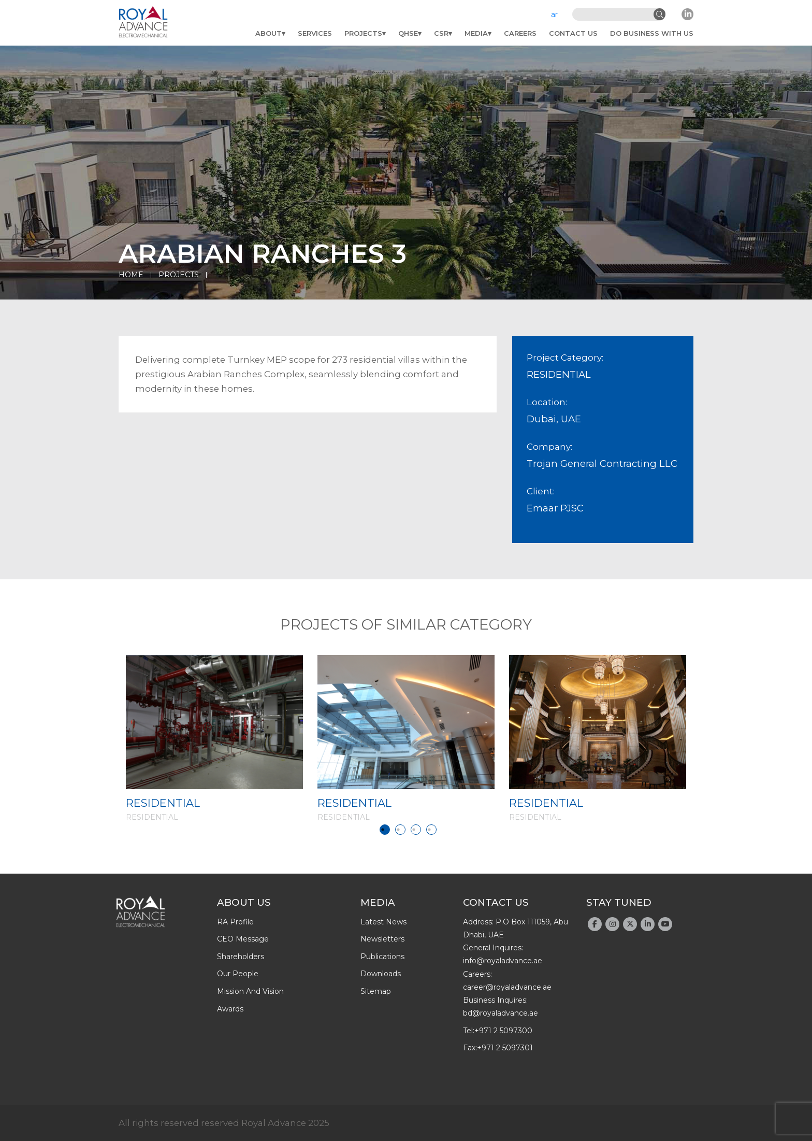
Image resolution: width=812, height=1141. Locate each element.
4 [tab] (431, 829)
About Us (244, 902)
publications (382, 956)
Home (131, 274)
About (268, 33)
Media (476, 33)
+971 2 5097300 (503, 1030)
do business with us (651, 33)
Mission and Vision (250, 991)
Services (315, 33)
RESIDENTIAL (163, 802)
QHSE (408, 33)
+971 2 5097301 (505, 1047)
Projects (363, 33)
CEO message (243, 939)
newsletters (382, 939)
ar (554, 14)
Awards (230, 1009)
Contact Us (573, 33)
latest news (383, 921)
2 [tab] (400, 829)
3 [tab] (416, 829)
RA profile (235, 921)
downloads (380, 973)
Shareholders (240, 956)
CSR (441, 33)
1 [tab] (385, 829)
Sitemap (375, 991)
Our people (237, 973)
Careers (520, 33)
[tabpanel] (214, 738)
